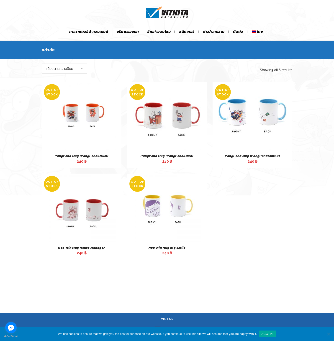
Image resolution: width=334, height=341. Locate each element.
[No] (328, 334)
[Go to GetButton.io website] (11, 336)
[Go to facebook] (11, 327)
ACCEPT (268, 334)
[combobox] (64, 69)
